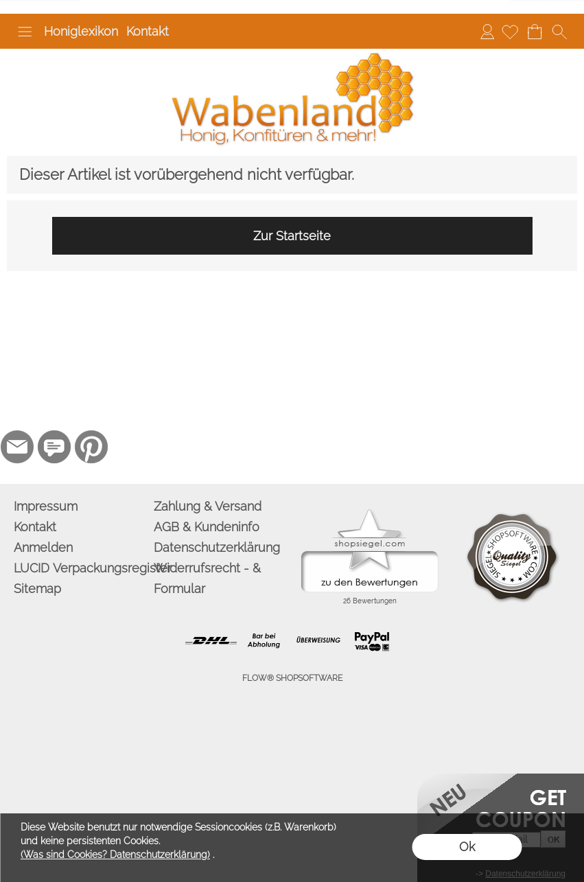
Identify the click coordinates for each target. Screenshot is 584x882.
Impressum (46, 506)
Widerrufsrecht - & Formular (207, 578)
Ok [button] (467, 846)
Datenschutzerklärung (217, 547)
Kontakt (147, 31)
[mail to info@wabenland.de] (17, 447)
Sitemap (37, 588)
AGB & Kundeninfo (206, 527)
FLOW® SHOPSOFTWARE (292, 678)
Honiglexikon (81, 31)
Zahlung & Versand (207, 506)
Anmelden (487, 31)
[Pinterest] (91, 447)
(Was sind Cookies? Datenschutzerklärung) (115, 854)
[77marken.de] (54, 447)
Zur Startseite (292, 236)
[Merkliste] (510, 31)
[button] (25, 31)
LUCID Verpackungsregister (81, 568)
